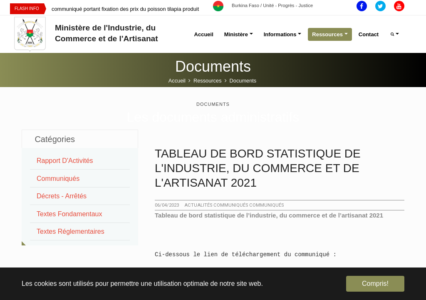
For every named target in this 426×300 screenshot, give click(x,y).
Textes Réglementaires (70, 231)
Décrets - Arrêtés (62, 196)
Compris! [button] (375, 283)
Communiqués (58, 178)
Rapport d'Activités (65, 160)
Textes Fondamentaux (69, 214)
